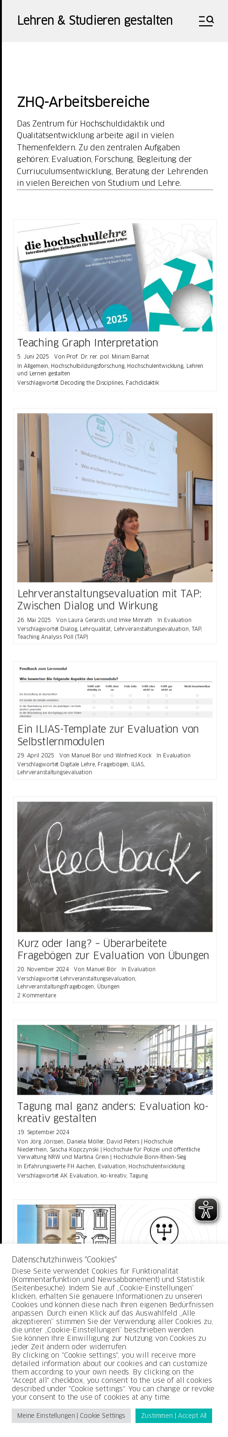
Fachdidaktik (142, 383)
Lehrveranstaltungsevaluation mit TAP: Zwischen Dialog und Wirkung (109, 603)
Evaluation (178, 623)
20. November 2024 (43, 972)
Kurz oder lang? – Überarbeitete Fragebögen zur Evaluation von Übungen (113, 952)
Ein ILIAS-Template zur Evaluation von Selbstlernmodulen (108, 738)
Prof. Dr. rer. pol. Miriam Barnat (107, 356)
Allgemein (36, 366)
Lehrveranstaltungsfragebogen (55, 989)
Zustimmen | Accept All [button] (174, 1416)
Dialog (68, 632)
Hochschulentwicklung (155, 366)
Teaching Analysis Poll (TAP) (52, 640)
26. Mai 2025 (34, 623)
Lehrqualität (95, 632)
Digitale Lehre (77, 768)
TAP (196, 632)
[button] (205, 21)
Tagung (138, 1179)
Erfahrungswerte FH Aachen (59, 1169)
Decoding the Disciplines (91, 383)
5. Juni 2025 (33, 356)
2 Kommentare (36, 998)
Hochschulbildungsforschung (87, 366)
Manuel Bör (101, 972)
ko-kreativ (113, 1179)
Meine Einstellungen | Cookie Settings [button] (71, 1416)
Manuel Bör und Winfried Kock (111, 758)
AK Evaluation (78, 1179)
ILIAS (137, 768)
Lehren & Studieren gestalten (94, 21)
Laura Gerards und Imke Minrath (110, 623)
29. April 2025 (35, 758)
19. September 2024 (43, 1135)
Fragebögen (113, 768)
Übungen (108, 989)
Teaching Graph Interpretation (87, 343)
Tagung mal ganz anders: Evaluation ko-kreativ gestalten (113, 1115)
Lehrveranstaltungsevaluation (151, 632)
